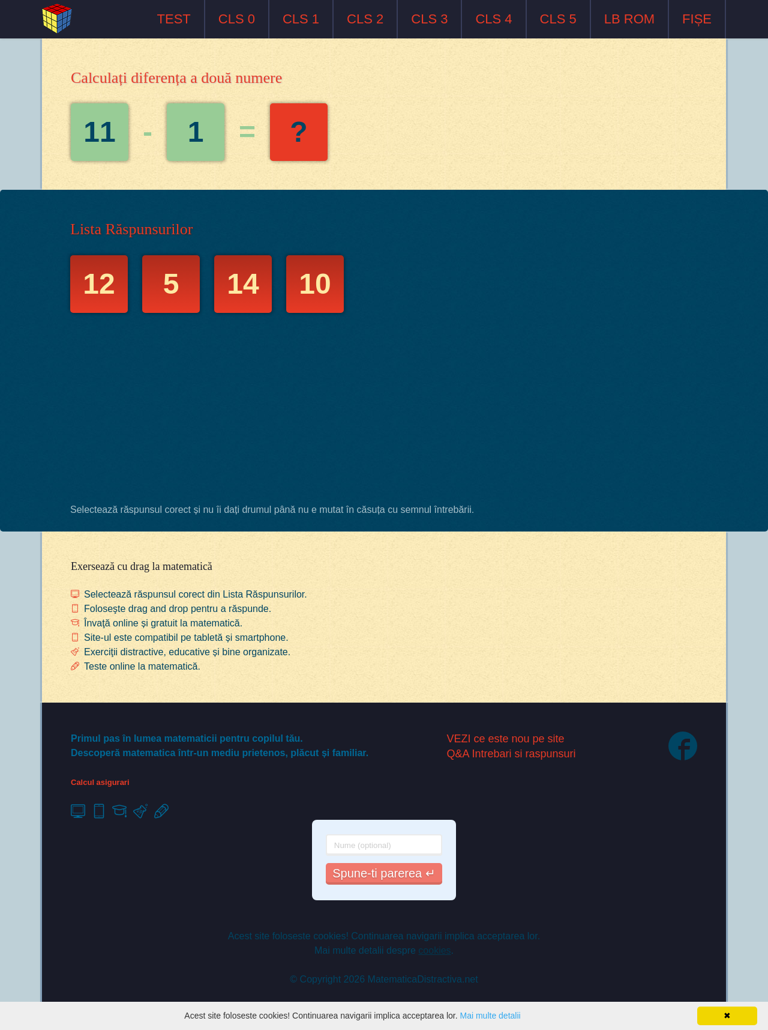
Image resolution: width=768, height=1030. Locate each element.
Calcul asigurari (100, 782)
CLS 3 (429, 18)
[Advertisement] (384, 411)
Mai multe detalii (490, 1015)
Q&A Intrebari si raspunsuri (511, 754)
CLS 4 (493, 18)
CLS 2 (365, 18)
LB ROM (629, 18)
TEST (174, 18)
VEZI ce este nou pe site (506, 739)
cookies (434, 950)
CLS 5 (558, 18)
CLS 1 (301, 18)
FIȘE (697, 18)
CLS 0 (236, 18)
